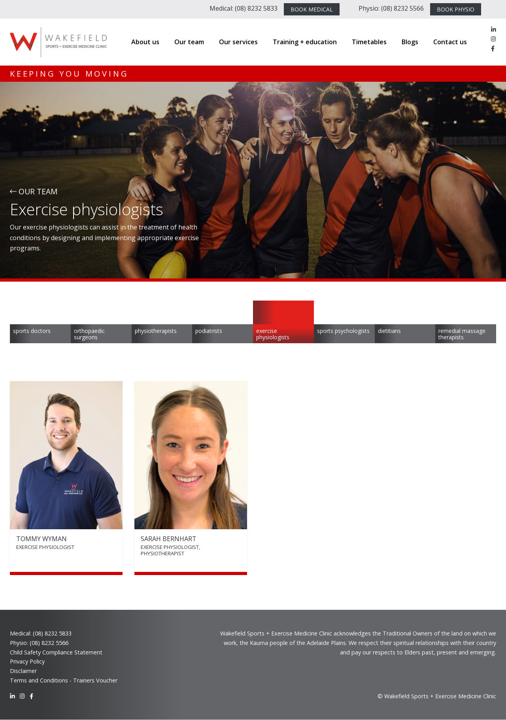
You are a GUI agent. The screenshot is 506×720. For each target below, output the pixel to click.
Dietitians (389, 331)
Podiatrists (208, 331)
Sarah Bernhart (168, 538)
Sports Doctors (32, 331)
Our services (238, 42)
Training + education (305, 42)
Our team (189, 42)
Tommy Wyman (41, 538)
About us (145, 42)
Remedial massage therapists (461, 334)
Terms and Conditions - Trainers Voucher (63, 680)
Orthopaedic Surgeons (89, 334)
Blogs (410, 42)
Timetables (369, 42)
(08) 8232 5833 (52, 633)
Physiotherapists (156, 331)
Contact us (450, 42)
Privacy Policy (27, 661)
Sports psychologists (343, 331)
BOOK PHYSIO (455, 9)
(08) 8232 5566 (49, 643)
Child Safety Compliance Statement (56, 652)
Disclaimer (23, 671)
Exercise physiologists (272, 334)
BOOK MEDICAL (312, 9)
